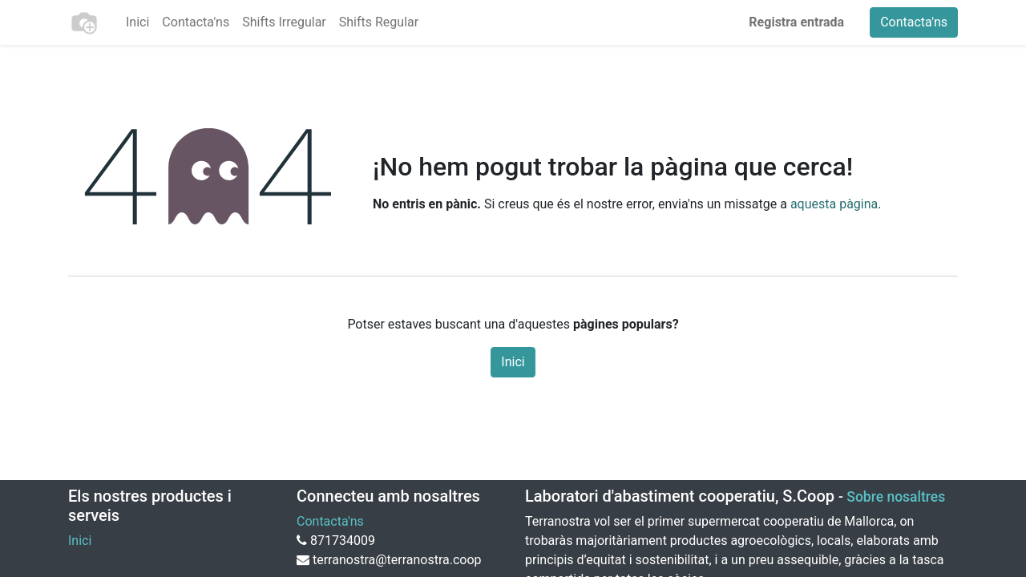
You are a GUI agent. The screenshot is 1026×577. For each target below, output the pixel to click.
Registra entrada (796, 22)
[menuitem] (137, 22)
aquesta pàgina (834, 204)
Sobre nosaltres (895, 497)
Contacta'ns (913, 22)
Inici (512, 361)
